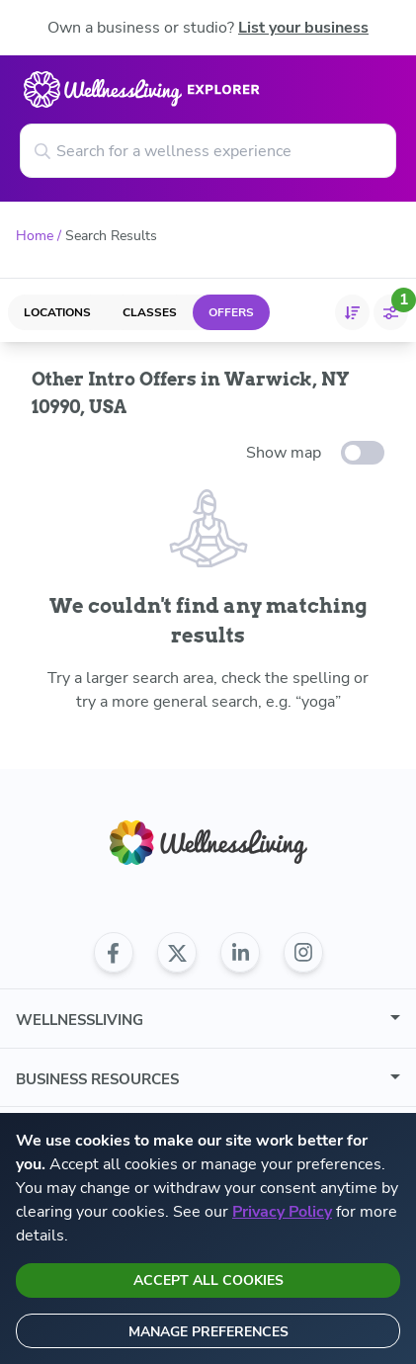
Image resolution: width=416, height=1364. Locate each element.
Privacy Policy (282, 1212)
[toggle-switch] (362, 453)
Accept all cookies (208, 1280)
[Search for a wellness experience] (208, 151)
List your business (303, 28)
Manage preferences (208, 1331)
